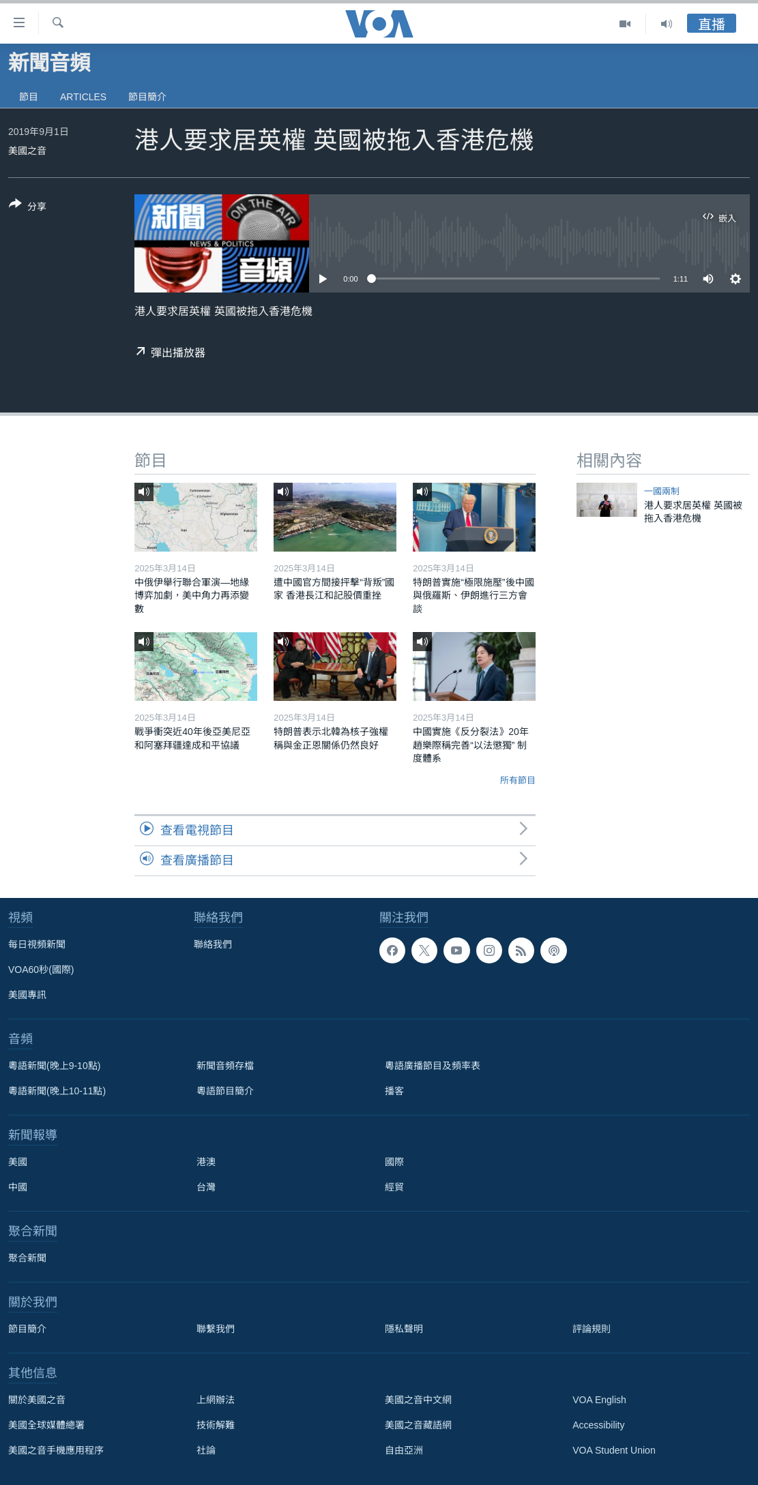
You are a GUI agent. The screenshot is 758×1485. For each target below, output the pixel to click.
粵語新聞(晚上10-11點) (57, 1090)
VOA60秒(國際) (41, 969)
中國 (17, 1187)
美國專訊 (27, 994)
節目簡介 (147, 96)
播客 (394, 1090)
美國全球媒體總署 (46, 1425)
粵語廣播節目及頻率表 (432, 1065)
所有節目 (518, 780)
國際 (394, 1161)
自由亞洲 (404, 1450)
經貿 (394, 1187)
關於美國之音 (36, 1399)
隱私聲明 (404, 1328)
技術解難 (215, 1425)
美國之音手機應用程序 (56, 1450)
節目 (28, 96)
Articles (83, 96)
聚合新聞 (27, 1257)
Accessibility (598, 1425)
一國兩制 (662, 491)
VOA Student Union (613, 1450)
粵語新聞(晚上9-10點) (54, 1065)
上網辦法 (215, 1399)
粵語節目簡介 (225, 1090)
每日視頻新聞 (36, 944)
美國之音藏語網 (418, 1425)
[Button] (27, 208)
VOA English (599, 1399)
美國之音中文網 (418, 1399)
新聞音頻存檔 (225, 1065)
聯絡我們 (213, 944)
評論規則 (591, 1328)
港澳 (206, 1161)
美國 (17, 1161)
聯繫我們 (215, 1328)
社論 (206, 1450)
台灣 (206, 1187)
